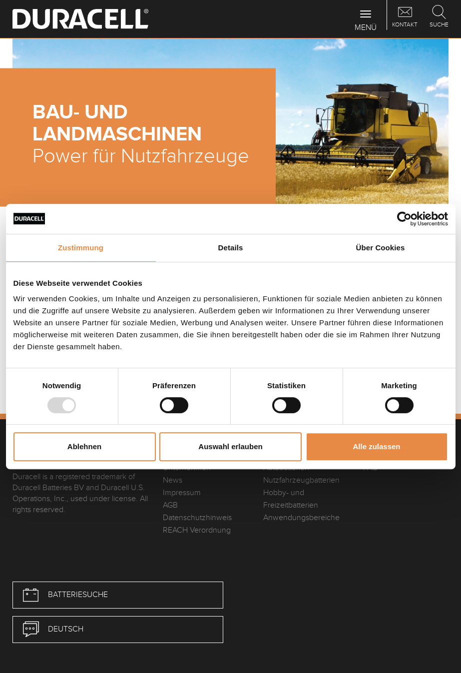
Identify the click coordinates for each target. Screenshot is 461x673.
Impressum (182, 493)
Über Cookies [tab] (380, 247)
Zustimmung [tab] (80, 247)
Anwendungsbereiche (301, 518)
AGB (170, 505)
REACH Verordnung (197, 530)
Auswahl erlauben (230, 446)
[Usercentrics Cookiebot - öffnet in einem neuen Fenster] (404, 218)
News (172, 480)
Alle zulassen (376, 446)
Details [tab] (230, 247)
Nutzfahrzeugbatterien (301, 480)
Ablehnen (84, 446)
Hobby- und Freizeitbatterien (290, 499)
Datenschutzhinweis (197, 518)
